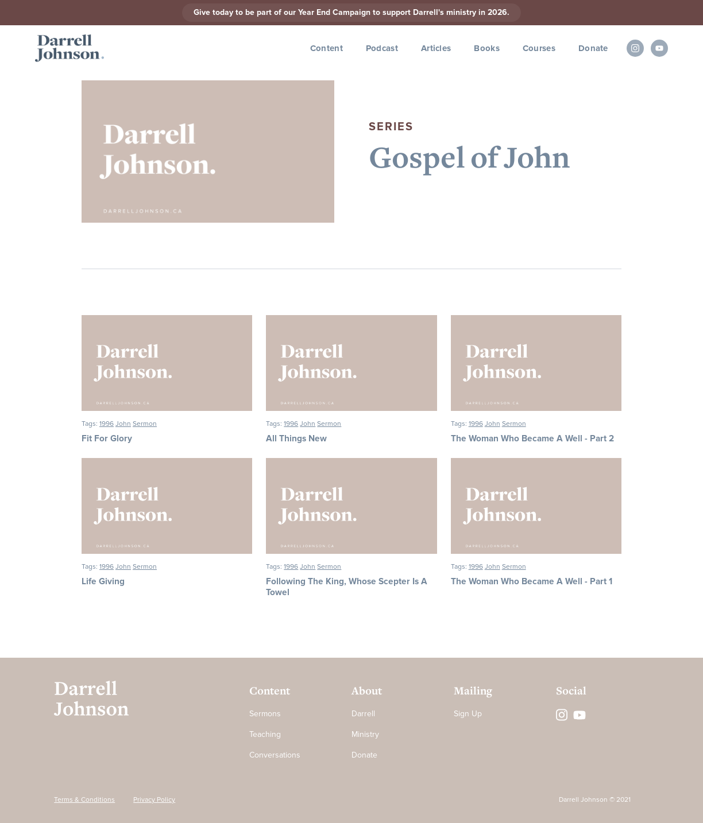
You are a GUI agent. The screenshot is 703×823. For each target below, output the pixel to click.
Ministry (365, 734)
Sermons (265, 714)
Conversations (274, 755)
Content (326, 48)
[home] (69, 48)
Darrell (363, 714)
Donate (593, 48)
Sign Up (468, 714)
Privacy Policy (154, 799)
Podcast (382, 48)
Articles (436, 48)
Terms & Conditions (84, 799)
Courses (539, 48)
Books (487, 48)
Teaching (265, 734)
